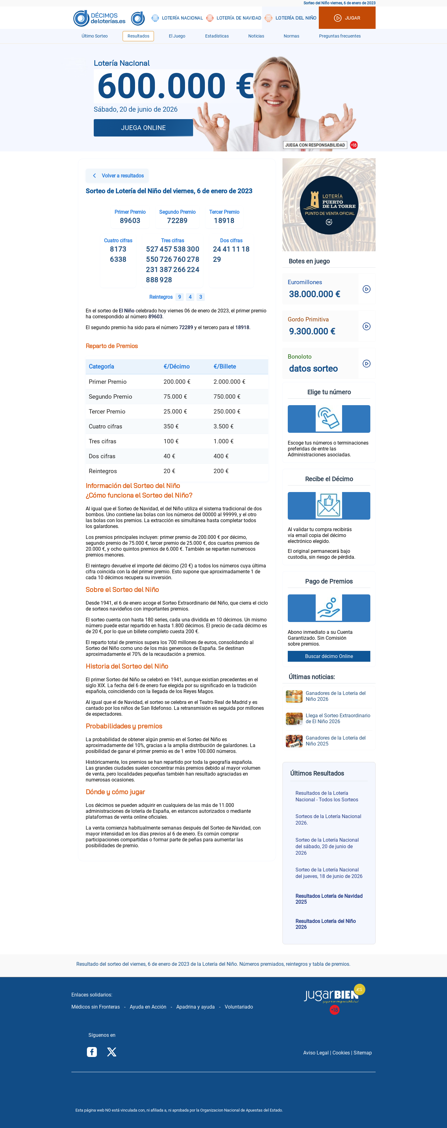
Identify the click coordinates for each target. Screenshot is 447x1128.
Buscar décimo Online (329, 656)
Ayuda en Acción (148, 1007)
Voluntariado (239, 1007)
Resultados (138, 36)
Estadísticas (217, 36)
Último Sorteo (95, 36)
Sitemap (363, 1053)
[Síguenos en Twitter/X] (111, 1053)
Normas (291, 36)
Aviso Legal (316, 1053)
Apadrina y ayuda (195, 1007)
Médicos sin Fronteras (95, 1007)
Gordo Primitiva (308, 319)
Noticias (256, 36)
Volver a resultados (117, 176)
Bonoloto (300, 356)
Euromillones (305, 282)
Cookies (341, 1053)
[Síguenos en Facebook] (91, 1053)
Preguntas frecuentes (340, 36)
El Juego (177, 36)
